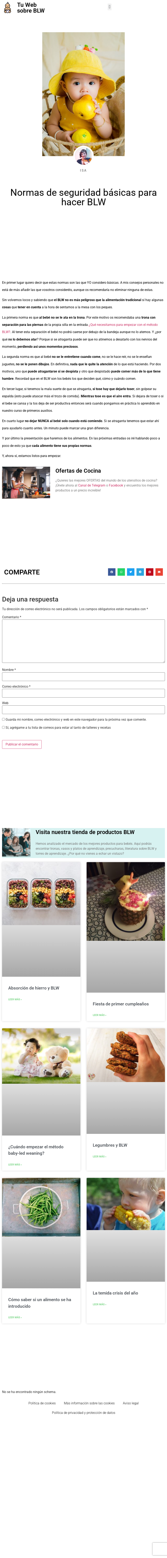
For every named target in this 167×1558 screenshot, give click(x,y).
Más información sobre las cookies (89, 1403)
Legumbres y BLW (110, 1145)
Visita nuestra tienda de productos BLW (85, 832)
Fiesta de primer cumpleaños (121, 1003)
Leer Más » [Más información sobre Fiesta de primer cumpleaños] (99, 1015)
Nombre (9, 670)
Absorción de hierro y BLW (33, 988)
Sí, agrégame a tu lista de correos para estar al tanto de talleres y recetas (56, 727)
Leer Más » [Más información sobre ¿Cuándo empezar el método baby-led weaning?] (15, 1164)
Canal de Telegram (91, 485)
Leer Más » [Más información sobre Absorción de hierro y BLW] (15, 999)
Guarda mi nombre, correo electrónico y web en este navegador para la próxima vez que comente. (76, 719)
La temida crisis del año (115, 1293)
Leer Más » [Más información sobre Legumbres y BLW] (99, 1156)
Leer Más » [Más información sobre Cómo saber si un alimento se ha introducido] (15, 1317)
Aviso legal (131, 1403)
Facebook (116, 485)
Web (5, 703)
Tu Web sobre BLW (31, 7)
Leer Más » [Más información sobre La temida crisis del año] (99, 1304)
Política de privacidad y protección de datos (83, 1413)
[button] (110, 7)
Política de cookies (42, 1403)
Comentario (11, 617)
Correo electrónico (16, 686)
